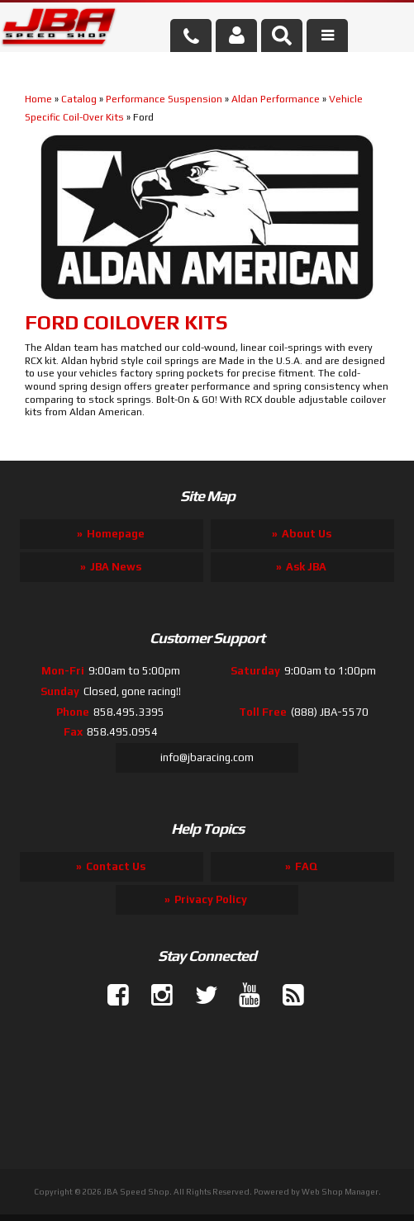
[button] (281, 35)
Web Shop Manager (340, 1191)
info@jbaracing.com (207, 757)
